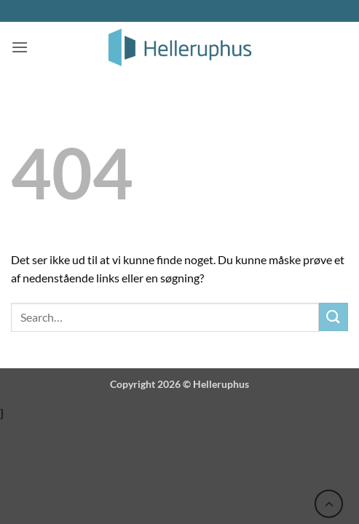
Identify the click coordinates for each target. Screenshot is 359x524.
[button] (19, 47)
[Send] (333, 317)
